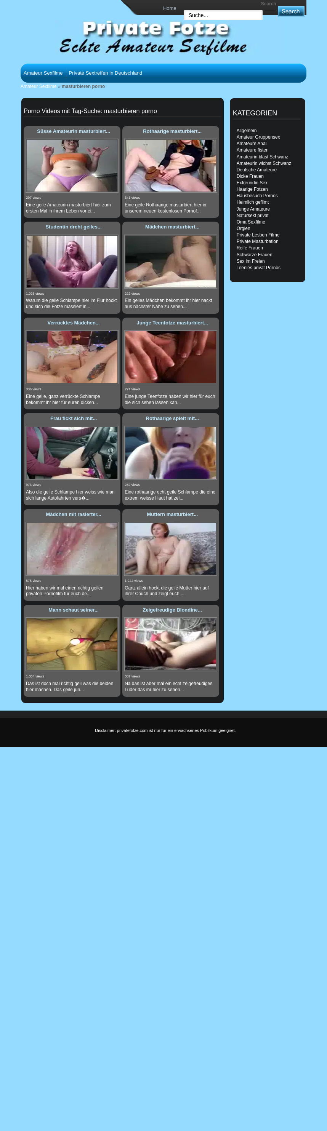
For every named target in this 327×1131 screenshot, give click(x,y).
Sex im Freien (251, 261)
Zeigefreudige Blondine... (172, 610)
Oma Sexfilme (251, 222)
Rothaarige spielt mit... (172, 418)
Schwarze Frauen (254, 254)
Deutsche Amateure (257, 170)
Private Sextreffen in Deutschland (106, 73)
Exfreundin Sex (252, 182)
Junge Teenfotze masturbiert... (172, 323)
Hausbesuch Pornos (257, 195)
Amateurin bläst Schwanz (262, 157)
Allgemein (247, 130)
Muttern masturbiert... (172, 514)
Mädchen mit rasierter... (73, 514)
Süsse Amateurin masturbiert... (73, 131)
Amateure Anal (252, 143)
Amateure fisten (253, 150)
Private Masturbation (258, 241)
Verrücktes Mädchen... (73, 323)
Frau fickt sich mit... (73, 418)
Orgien (243, 228)
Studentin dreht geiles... (73, 227)
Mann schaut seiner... (73, 610)
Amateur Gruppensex (258, 137)
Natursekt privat (253, 215)
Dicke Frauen (250, 176)
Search (268, 3)
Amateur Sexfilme (43, 73)
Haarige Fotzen (252, 189)
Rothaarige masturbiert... (172, 131)
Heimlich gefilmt (253, 202)
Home (169, 8)
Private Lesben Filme (258, 235)
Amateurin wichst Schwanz (264, 163)
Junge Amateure (253, 209)
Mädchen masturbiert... (172, 227)
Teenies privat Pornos (259, 267)
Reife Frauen (250, 248)
